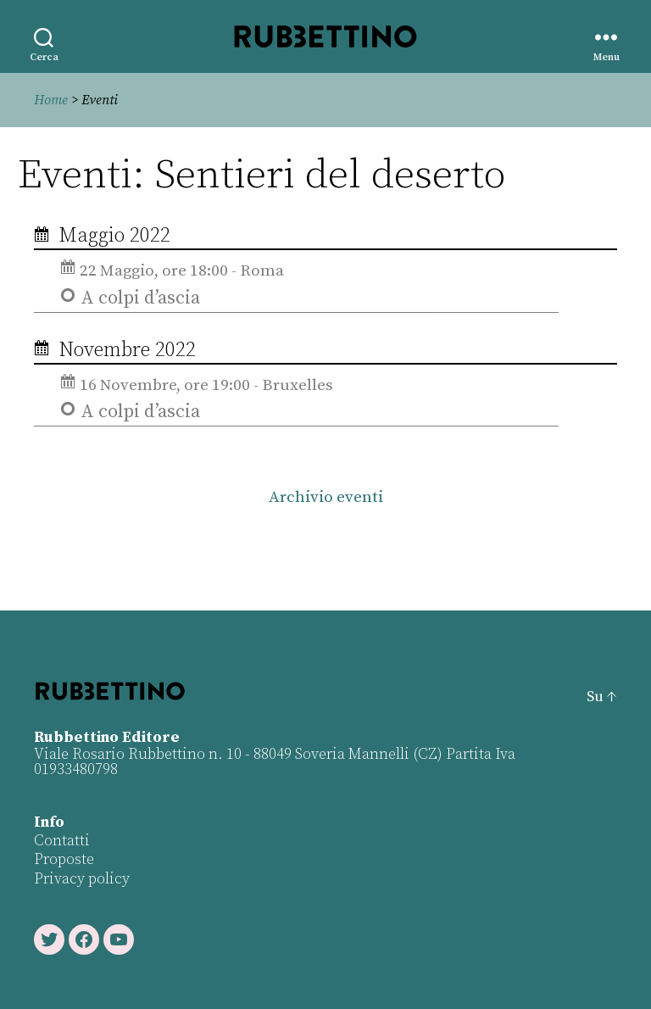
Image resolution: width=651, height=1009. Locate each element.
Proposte (64, 859)
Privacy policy (82, 879)
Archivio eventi (326, 497)
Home (51, 100)
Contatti (62, 840)
